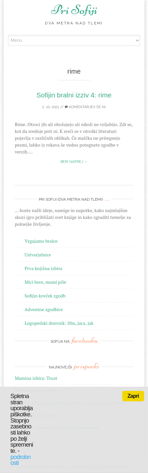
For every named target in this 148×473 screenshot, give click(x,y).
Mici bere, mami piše (45, 282)
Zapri (133, 396)
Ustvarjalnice (37, 254)
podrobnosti (20, 459)
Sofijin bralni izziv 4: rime (74, 95)
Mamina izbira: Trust (36, 378)
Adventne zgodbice (43, 309)
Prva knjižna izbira (43, 268)
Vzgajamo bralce (41, 241)
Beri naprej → (74, 162)
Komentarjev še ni (85, 107)
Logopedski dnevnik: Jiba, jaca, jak (58, 323)
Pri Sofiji (74, 10)
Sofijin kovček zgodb (44, 296)
